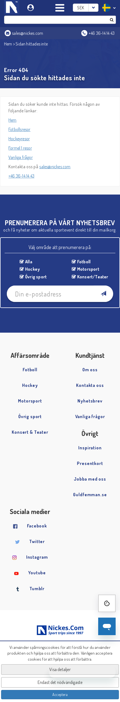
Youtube (37, 572)
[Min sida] (31, 6)
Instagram (37, 557)
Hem (8, 44)
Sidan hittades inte (32, 44)
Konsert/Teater (92, 276)
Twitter (37, 541)
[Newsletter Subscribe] (103, 294)
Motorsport (88, 269)
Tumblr (36, 588)
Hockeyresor (19, 138)
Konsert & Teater (30, 432)
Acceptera (60, 694)
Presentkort (90, 463)
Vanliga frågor (20, 157)
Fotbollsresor (19, 129)
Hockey (32, 269)
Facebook (37, 526)
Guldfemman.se (90, 494)
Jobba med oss (90, 479)
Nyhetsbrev (90, 401)
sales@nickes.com (54, 166)
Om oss (90, 369)
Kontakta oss (90, 385)
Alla (28, 261)
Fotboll (84, 261)
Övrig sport (36, 276)
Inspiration (89, 447)
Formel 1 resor (20, 148)
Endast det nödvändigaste (60, 682)
